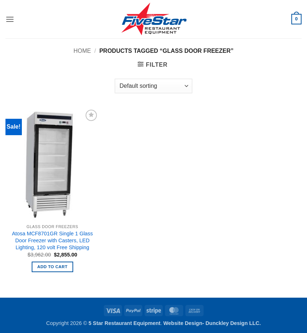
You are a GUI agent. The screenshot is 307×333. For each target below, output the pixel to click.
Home (82, 51)
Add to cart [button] (52, 267)
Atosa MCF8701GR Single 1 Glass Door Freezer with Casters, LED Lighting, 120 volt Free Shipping (52, 240)
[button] (9, 19)
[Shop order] (153, 86)
